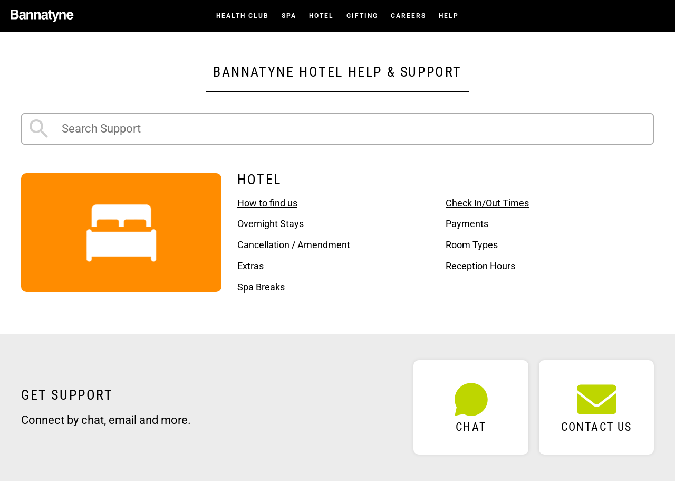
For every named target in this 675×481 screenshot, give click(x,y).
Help (449, 16)
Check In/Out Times (487, 203)
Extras (250, 265)
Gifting (362, 16)
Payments (467, 223)
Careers (408, 16)
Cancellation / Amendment (293, 244)
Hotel (321, 16)
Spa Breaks (261, 287)
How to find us (267, 203)
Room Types (472, 244)
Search (39, 129)
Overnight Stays (270, 223)
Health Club (242, 16)
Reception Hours (480, 265)
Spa (289, 16)
